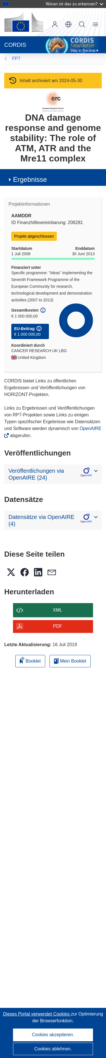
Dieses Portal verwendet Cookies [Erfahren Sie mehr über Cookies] (37, 1014)
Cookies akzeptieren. (53, 1034)
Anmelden (54, 24)
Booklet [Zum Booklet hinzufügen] (30, 660)
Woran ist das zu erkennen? (74, 3)
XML (57, 610)
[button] (68, 24)
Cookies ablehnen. (53, 1048)
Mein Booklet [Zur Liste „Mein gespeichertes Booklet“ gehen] (70, 661)
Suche (82, 24)
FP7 (16, 58)
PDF (57, 626)
